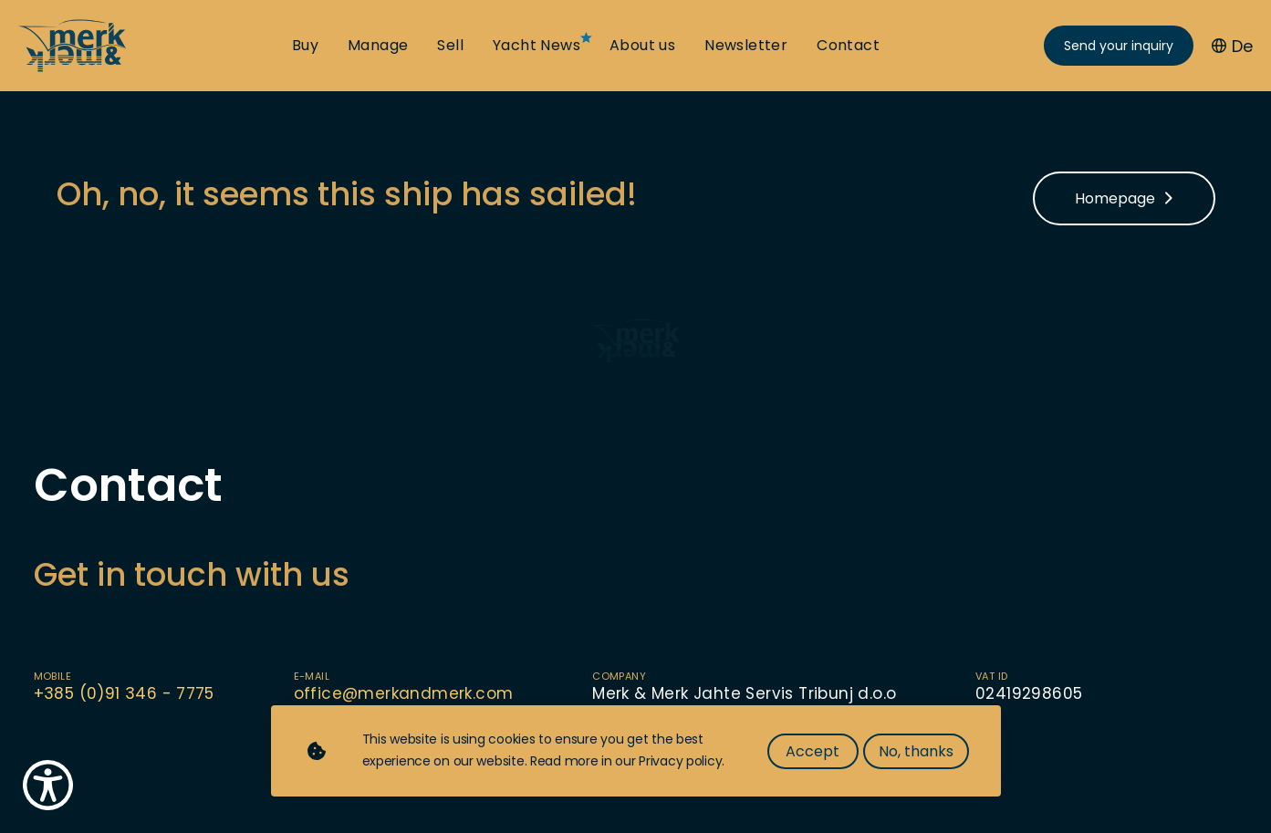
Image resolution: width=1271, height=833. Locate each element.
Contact (848, 46)
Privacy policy (680, 761)
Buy (305, 46)
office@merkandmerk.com (404, 693)
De (1232, 46)
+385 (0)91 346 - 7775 (124, 693)
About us (642, 46)
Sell (450, 46)
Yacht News (536, 46)
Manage (378, 46)
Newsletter (745, 46)
